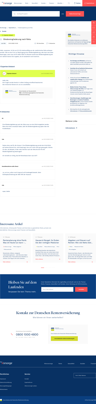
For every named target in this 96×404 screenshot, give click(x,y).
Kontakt (27, 379)
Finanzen (93, 363)
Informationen (74, 111)
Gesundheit (71, 363)
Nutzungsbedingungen (86, 111)
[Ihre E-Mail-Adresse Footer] (85, 375)
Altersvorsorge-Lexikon (31, 386)
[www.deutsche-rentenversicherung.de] (64, 338)
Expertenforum (28, 382)
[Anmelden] (81, 289)
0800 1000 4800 (27, 334)
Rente (60, 363)
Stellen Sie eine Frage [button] (75, 14)
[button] (93, 23)
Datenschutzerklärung (6, 382)
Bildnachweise (3, 389)
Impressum (3, 379)
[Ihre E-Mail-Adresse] (57, 289)
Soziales (82, 363)
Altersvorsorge (48, 363)
